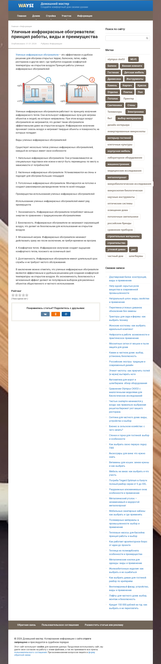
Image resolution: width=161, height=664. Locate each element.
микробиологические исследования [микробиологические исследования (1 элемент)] (129, 183)
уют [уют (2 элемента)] (133, 249)
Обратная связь (26, 625)
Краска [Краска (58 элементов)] (142, 85)
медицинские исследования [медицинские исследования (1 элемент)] (125, 170)
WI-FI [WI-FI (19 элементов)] (133, 59)
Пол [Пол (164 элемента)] (140, 92)
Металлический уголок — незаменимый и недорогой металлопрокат (124, 502)
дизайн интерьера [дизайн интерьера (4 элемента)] (119, 124)
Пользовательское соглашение (60, 625)
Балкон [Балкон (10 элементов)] (112, 65)
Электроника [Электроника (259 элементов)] (136, 111)
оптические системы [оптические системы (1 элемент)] (120, 203)
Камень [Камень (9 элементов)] (112, 85)
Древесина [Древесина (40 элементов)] (114, 79)
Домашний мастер (55, 4)
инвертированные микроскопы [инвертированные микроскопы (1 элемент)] (126, 131)
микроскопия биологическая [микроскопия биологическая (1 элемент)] (125, 190)
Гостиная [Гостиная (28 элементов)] (113, 72)
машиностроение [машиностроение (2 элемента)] (118, 164)
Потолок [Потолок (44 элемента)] (113, 98)
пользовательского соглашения (30, 652)
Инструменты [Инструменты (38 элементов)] (135, 79)
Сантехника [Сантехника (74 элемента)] (115, 105)
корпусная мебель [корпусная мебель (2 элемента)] (119, 151)
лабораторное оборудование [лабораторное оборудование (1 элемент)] (125, 157)
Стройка (51, 15)
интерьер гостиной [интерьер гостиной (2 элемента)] (119, 137)
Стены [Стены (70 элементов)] (131, 105)
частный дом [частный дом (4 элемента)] (115, 256)
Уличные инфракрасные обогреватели (37, 54)
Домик (36, 15)
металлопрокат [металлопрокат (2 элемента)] (117, 177)
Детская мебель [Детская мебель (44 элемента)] (134, 72)
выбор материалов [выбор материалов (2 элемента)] (129, 118)
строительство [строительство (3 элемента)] (116, 243)
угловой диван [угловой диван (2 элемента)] (117, 249)
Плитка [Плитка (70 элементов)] (127, 92)
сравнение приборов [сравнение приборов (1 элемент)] (120, 229)
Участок (66, 15)
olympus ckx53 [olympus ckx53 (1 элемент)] (116, 59)
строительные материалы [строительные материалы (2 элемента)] (124, 236)
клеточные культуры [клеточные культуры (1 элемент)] (120, 144)
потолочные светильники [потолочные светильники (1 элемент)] (123, 216)
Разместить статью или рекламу (104, 625)
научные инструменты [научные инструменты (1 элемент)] (121, 197)
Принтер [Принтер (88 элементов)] (128, 98)
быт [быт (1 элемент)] (110, 118)
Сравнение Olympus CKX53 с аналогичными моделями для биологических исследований (125, 392)
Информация (84, 15)
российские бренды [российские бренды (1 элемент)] (119, 223)
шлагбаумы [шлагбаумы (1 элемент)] (136, 256)
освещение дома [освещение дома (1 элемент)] (118, 210)
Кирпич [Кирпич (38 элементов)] (127, 85)
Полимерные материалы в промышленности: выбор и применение (124, 524)
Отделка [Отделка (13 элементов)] (113, 92)
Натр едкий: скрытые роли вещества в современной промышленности (124, 289)
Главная (21, 15)
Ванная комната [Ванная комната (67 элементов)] (132, 65)
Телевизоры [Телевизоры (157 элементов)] (115, 111)
